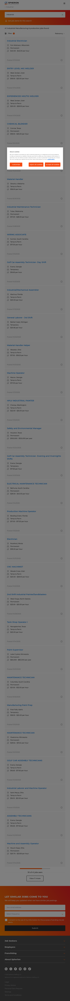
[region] (35, 158)
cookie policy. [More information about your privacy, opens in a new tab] (51, 159)
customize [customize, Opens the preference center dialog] (16, 164)
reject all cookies (36, 164)
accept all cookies (52, 164)
